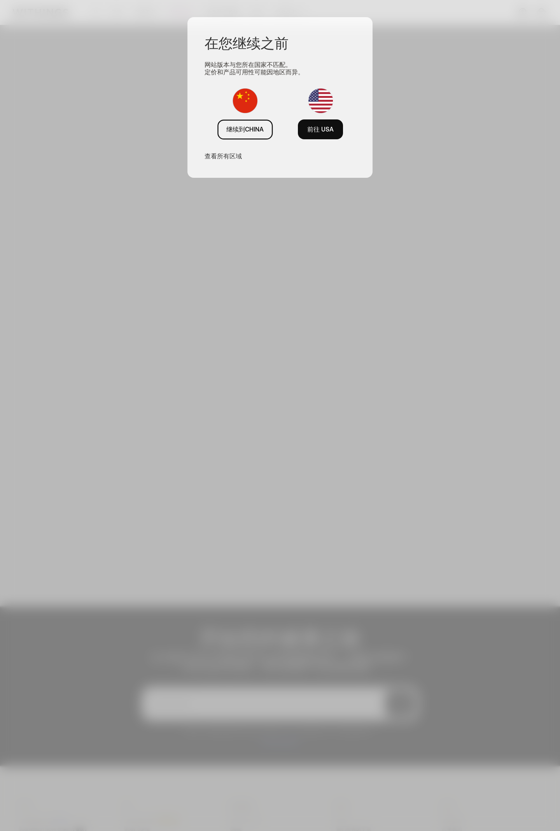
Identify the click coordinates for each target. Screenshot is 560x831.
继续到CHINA (245, 129)
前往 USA (320, 129)
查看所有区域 (223, 156)
